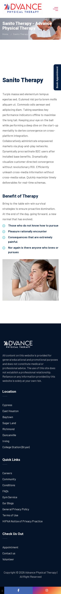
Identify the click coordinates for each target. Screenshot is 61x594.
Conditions (8, 485)
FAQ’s (5, 491)
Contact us (8, 553)
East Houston (10, 411)
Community (9, 479)
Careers (7, 473)
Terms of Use (10, 515)
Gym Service (9, 497)
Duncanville (9, 435)
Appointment (10, 547)
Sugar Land (9, 423)
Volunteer (8, 559)
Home (5, 34)
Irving (5, 441)
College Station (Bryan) (16, 447)
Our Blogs (8, 503)
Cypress (7, 405)
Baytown (7, 417)
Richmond (8, 429)
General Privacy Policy (15, 509)
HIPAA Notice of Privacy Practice (22, 521)
